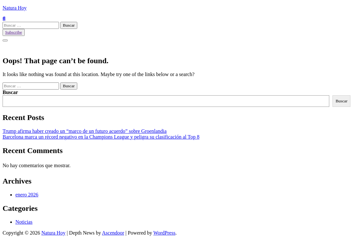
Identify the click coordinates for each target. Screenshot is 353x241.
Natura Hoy (15, 8)
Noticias (23, 222)
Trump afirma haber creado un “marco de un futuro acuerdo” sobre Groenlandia (85, 131)
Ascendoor (113, 233)
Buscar (10, 92)
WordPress (164, 233)
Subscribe (13, 32)
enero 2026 (26, 194)
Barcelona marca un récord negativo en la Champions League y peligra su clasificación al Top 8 (101, 137)
